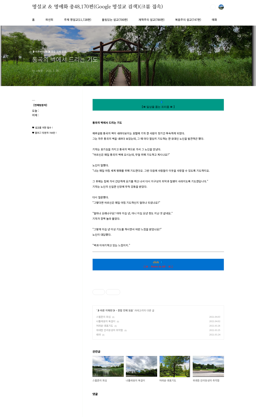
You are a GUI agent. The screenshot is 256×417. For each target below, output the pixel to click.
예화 (214, 19)
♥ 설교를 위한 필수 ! (42, 127)
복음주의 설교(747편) (188, 19)
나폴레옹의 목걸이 (105, 321)
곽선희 (49, 19)
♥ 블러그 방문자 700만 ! (44, 132)
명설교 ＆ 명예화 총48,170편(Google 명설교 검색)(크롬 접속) (97, 6)
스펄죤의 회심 (103, 317)
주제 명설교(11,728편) (77, 19)
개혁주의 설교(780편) (151, 19)
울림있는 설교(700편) (115, 19)
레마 (98, 334)
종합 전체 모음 (125, 310)
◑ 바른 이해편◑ (106, 310)
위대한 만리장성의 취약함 (109, 330)
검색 (213, 7)
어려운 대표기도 (104, 325)
